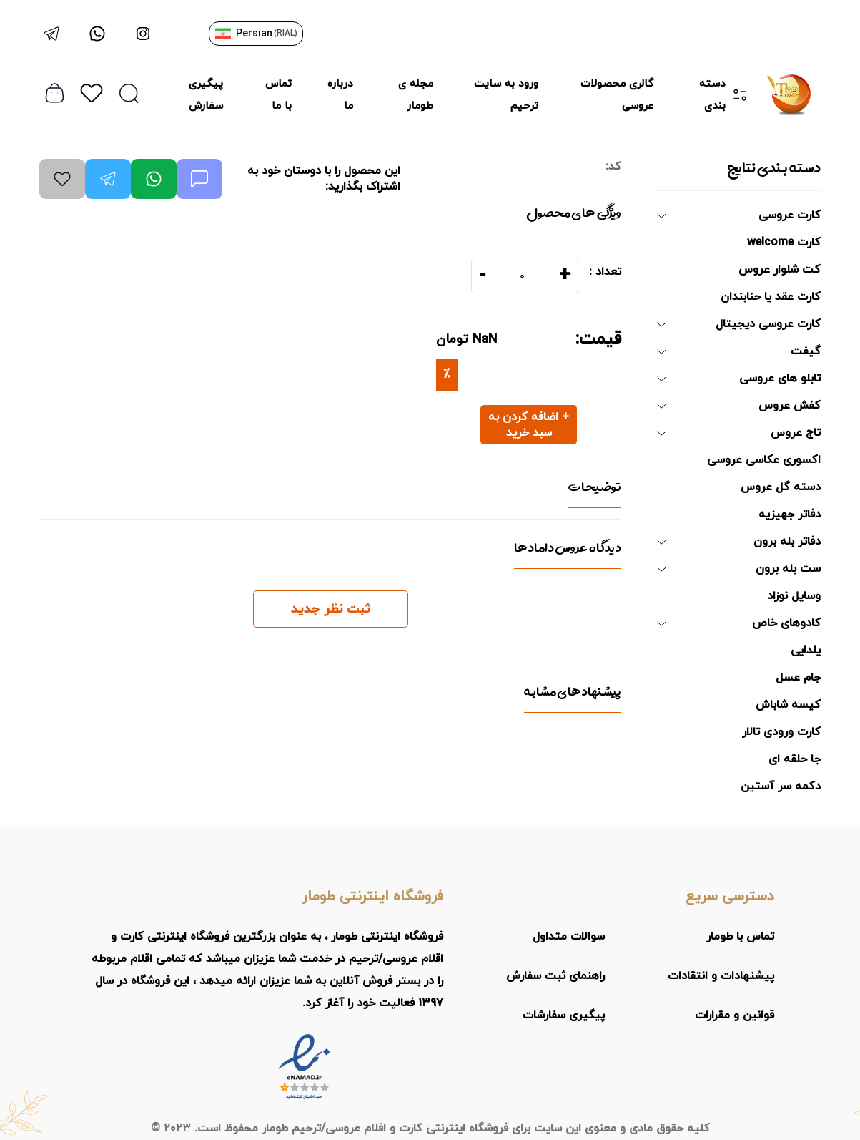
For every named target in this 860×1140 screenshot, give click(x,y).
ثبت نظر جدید (330, 609)
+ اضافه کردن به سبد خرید (528, 425)
